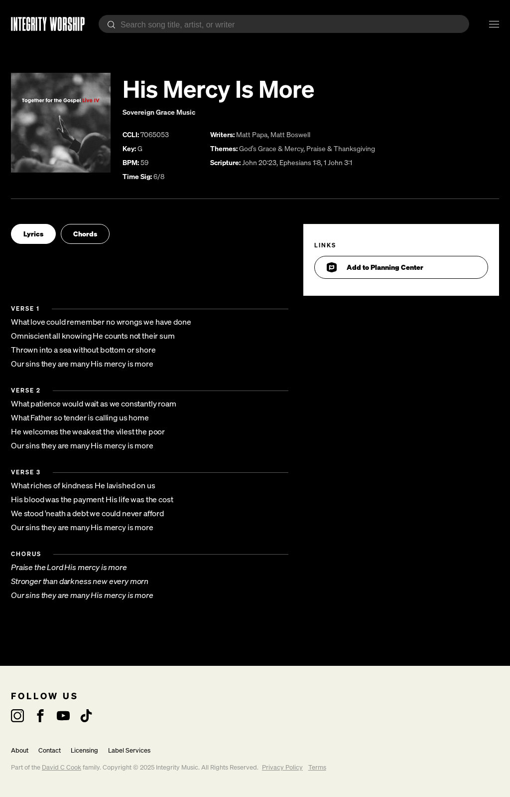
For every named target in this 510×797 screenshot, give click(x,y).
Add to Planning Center (375, 267)
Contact (49, 750)
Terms (317, 767)
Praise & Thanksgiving (340, 148)
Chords (85, 233)
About (19, 750)
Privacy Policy (282, 767)
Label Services (129, 750)
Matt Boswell (290, 134)
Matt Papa (251, 134)
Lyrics (33, 233)
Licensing (84, 750)
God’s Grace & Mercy (271, 148)
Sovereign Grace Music (159, 112)
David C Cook (61, 767)
